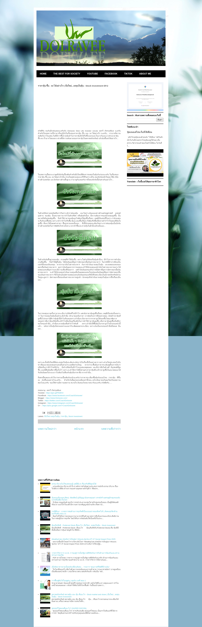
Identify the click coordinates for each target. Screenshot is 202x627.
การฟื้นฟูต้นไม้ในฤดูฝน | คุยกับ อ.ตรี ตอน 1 (69, 581)
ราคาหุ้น (64, 416)
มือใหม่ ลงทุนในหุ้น (52, 416)
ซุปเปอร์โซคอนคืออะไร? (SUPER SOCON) (69, 608)
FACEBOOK (111, 74)
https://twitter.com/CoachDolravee (58, 400)
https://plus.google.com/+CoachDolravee (58, 406)
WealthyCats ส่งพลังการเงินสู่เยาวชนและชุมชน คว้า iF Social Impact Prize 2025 (83, 539)
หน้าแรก (79, 428)
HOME (43, 74)
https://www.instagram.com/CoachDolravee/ (65, 403)
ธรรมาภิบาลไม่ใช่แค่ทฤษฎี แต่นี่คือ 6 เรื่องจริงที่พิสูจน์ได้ (74, 484)
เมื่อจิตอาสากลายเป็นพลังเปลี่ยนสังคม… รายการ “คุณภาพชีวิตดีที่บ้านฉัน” (81, 567)
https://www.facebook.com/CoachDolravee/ (65, 395)
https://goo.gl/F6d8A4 (54, 393)
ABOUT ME (145, 74)
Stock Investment (75, 416)
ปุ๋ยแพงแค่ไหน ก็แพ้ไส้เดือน (139, 132)
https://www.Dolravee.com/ (56, 398)
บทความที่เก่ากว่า (111, 428)
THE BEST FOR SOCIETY (66, 74)
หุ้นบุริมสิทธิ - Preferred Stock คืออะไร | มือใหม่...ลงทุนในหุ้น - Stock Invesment (83, 525)
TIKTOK (128, 74)
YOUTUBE (92, 74)
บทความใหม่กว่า (47, 428)
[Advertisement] (79, 454)
